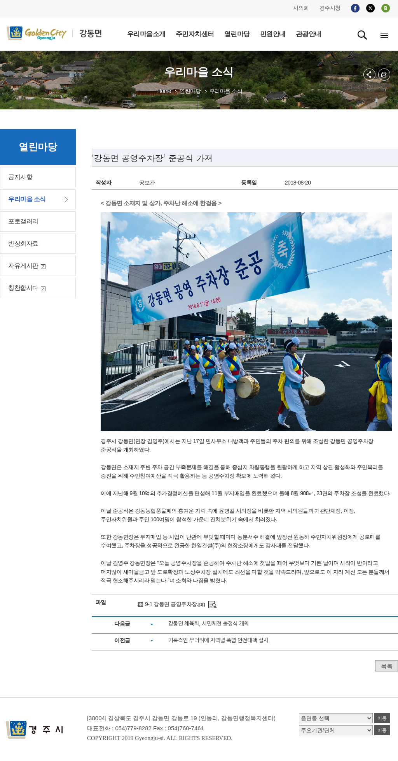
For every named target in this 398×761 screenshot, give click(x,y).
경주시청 (329, 8)
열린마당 (190, 91)
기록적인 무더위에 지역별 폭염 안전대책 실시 (218, 640)
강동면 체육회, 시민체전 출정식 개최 (208, 623)
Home (164, 91)
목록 (386, 666)
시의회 (301, 8)
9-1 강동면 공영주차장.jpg (175, 604)
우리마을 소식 (225, 91)
